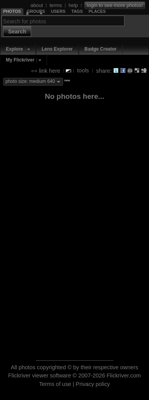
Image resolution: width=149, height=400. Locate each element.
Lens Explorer (57, 49)
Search (17, 31)
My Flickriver (20, 60)
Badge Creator (100, 49)
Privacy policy (93, 384)
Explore (14, 49)
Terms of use (55, 384)
